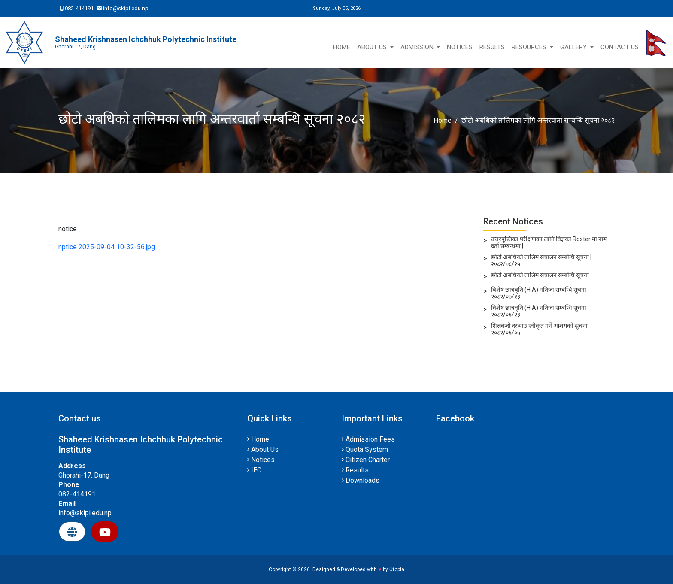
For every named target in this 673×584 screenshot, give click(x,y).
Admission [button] (417, 47)
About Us (263, 449)
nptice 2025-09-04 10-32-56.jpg (106, 247)
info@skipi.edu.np (123, 8)
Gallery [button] (574, 47)
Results (492, 47)
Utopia (396, 569)
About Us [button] (372, 47)
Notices (460, 47)
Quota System (365, 449)
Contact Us (619, 47)
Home (341, 47)
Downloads (360, 480)
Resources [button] (530, 47)
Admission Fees (368, 439)
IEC (254, 470)
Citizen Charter (366, 460)
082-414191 (77, 8)
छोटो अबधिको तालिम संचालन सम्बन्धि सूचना (540, 275)
